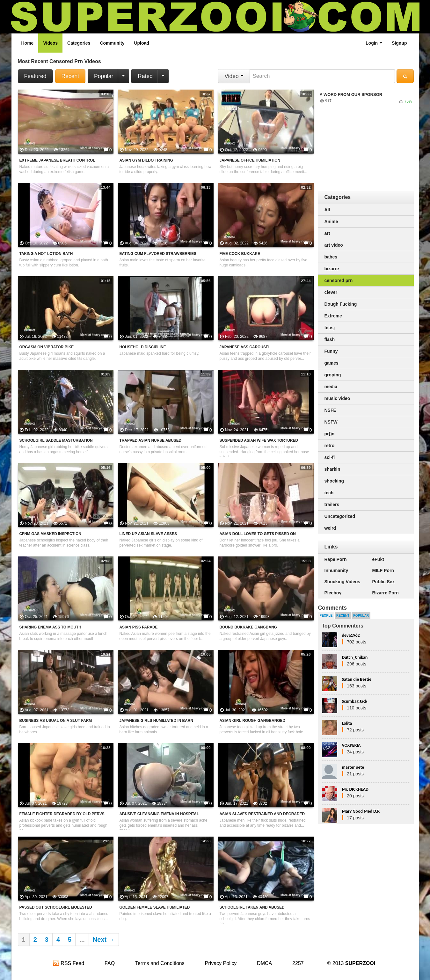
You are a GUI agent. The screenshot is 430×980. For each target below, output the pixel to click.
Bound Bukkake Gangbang (248, 627)
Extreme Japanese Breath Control (57, 160)
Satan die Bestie (356, 679)
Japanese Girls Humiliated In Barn (156, 720)
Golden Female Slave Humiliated (155, 907)
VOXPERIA (351, 745)
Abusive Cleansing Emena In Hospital (159, 814)
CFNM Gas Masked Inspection (50, 534)
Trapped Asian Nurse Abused (151, 440)
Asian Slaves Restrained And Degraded (262, 814)
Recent (70, 76)
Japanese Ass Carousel (245, 347)
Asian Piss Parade (139, 627)
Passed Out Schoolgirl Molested (55, 907)
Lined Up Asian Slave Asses (148, 534)
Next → (104, 939)
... (82, 939)
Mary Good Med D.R (361, 811)
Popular (103, 76)
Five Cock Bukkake (240, 253)
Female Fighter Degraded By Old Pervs (62, 814)
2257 (298, 963)
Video (233, 76)
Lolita (347, 723)
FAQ (110, 963)
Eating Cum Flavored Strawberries (158, 253)
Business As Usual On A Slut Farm (55, 720)
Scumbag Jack (355, 701)
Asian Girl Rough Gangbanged (253, 720)
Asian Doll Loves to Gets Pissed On (258, 534)
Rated (145, 76)
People (326, 615)
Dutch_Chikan (355, 657)
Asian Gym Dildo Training (146, 160)
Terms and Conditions (160, 963)
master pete (353, 767)
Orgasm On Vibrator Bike (46, 347)
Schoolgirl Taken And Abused (252, 907)
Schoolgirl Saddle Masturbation (56, 440)
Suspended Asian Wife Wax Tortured (259, 440)
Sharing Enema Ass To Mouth (50, 627)
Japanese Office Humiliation (250, 160)
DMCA (264, 963)
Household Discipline (143, 347)
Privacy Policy (221, 963)
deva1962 (351, 635)
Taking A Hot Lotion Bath (46, 253)
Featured (35, 76)
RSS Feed (68, 963)
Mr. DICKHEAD (355, 789)
